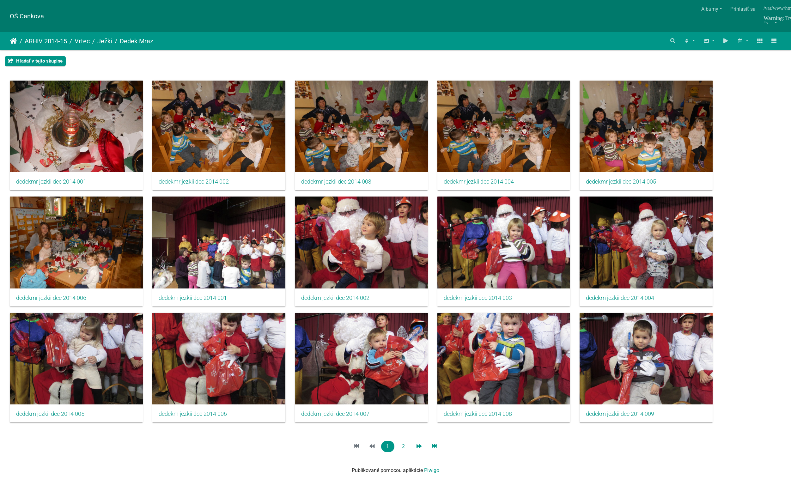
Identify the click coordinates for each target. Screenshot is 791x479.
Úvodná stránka (13, 41)
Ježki (104, 41)
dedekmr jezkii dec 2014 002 (182, 173)
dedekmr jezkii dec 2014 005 (573, 173)
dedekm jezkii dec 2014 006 (181, 389)
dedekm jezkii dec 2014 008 (442, 389)
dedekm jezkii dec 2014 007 (311, 389)
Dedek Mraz (136, 41)
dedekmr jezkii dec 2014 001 (51, 173)
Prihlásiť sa (743, 9)
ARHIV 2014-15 (46, 41)
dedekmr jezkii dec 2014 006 (51, 281)
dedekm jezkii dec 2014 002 (311, 281)
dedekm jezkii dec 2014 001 (181, 281)
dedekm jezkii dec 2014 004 (572, 281)
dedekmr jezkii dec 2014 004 (443, 173)
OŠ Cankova (27, 16)
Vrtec (82, 41)
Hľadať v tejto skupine (35, 61)
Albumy (709, 9)
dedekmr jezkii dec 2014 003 (312, 173)
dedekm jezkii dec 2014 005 (50, 389)
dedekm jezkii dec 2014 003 (442, 281)
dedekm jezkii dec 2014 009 (572, 389)
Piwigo (431, 446)
